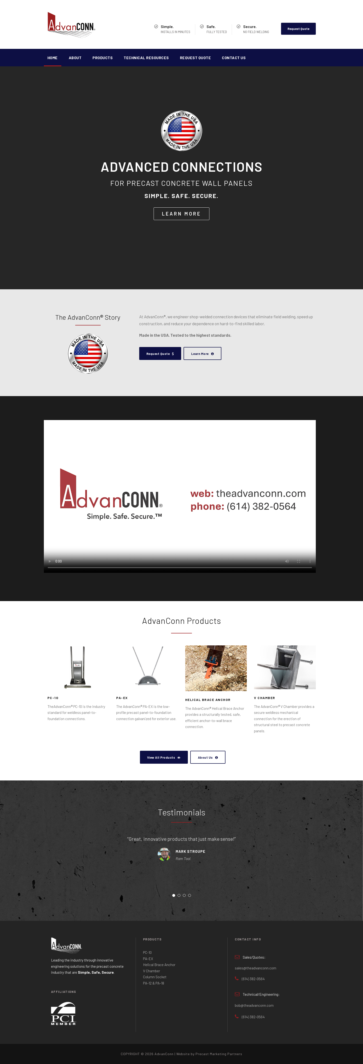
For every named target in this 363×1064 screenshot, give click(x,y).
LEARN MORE (181, 213)
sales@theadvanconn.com (255, 968)
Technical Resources (146, 57)
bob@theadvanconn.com (254, 1005)
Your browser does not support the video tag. (180, 496)
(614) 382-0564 (253, 979)
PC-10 (53, 698)
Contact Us (234, 57)
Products (102, 57)
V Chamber (264, 698)
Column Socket (155, 977)
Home (52, 57)
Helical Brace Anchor (208, 700)
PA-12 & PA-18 (153, 983)
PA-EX (122, 698)
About (75, 57)
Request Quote (298, 29)
